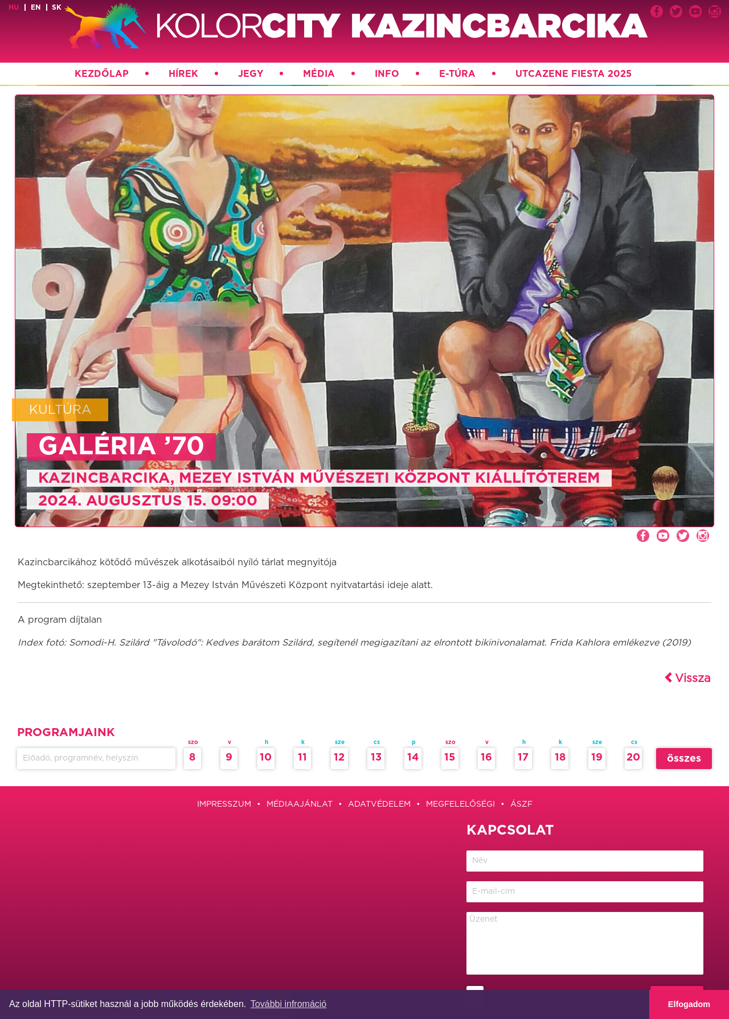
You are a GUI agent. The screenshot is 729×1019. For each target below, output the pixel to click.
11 (302, 758)
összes (684, 759)
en (35, 7)
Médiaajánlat (300, 804)
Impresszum (224, 804)
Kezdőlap (102, 74)
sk (57, 7)
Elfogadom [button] (689, 1004)
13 (376, 758)
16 (486, 758)
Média (319, 74)
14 (413, 758)
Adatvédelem (379, 804)
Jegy (250, 74)
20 (633, 758)
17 (523, 758)
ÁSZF (521, 804)
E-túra (457, 74)
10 (266, 758)
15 (449, 758)
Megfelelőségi (460, 804)
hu (14, 7)
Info (387, 74)
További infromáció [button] (288, 1004)
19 (597, 758)
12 (339, 758)
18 (560, 758)
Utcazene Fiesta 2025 (573, 74)
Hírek (183, 74)
